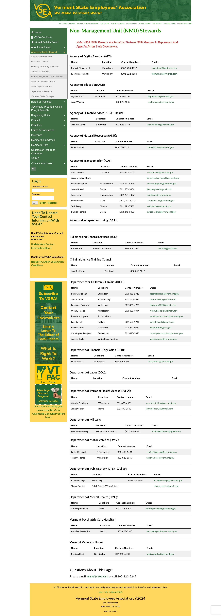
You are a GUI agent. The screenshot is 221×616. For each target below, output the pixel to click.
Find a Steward (117, 23)
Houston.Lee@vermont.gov (160, 200)
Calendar (104, 23)
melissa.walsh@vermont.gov (160, 554)
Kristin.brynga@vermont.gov (168, 480)
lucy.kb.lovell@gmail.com (162, 321)
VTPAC (35, 158)
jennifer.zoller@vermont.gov (160, 124)
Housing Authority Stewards (45, 66)
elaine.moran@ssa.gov (160, 327)
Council (48, 120)
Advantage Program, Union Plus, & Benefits (46, 108)
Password (36, 194)
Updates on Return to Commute (43, 152)
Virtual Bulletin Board (46, 42)
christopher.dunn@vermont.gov (161, 508)
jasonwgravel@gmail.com (159, 189)
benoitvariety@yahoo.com (162, 299)
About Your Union (48, 47)
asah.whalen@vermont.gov (161, 101)
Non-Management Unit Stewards (47, 76)
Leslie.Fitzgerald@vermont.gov (161, 452)
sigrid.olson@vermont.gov (161, 96)
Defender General (39, 61)
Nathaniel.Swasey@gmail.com (166, 431)
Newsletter (131, 23)
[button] (33, 169)
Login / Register (184, 23)
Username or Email (40, 186)
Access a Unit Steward (48, 52)
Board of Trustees (48, 102)
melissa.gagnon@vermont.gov (161, 183)
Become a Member (67, 23)
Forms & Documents (42, 130)
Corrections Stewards (41, 56)
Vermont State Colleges (42, 96)
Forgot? (43, 202)
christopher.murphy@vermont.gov (166, 333)
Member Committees (43, 140)
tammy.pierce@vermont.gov (160, 457)
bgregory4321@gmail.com (163, 305)
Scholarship (144, 23)
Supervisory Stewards (41, 91)
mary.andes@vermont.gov (160, 361)
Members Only (48, 145)
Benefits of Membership (87, 23)
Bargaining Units (48, 115)
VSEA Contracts (43, 37)
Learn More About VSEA (111, 591)
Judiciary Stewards (40, 71)
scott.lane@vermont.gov (159, 194)
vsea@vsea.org (97, 576)
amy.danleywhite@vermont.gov (161, 531)
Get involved (169, 23)
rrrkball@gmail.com (167, 248)
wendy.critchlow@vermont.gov (161, 403)
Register (52, 202)
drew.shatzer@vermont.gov (160, 147)
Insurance (157, 23)
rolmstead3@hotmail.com (164, 68)
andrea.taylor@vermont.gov (163, 338)
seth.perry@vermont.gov (159, 206)
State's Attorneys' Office (43, 81)
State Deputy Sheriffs (41, 86)
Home (38, 32)
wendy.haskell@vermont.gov (163, 310)
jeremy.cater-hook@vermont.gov (163, 177)
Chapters (48, 125)
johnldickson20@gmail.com (159, 408)
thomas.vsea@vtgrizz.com (164, 73)
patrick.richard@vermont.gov (161, 211)
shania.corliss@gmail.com (166, 486)
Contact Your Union (48, 163)
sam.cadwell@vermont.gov (160, 172)
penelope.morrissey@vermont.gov (166, 316)
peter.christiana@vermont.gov (164, 293)
